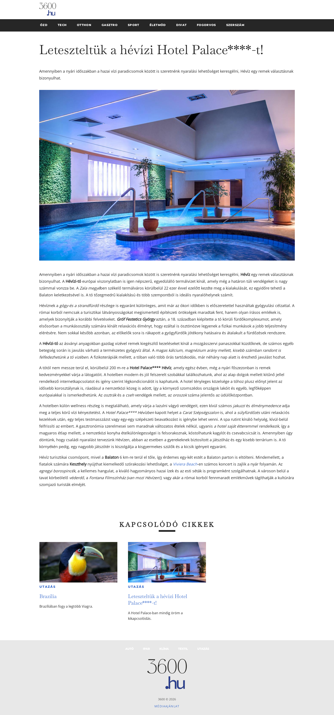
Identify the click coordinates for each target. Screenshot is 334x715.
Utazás (47, 587)
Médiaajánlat (167, 706)
